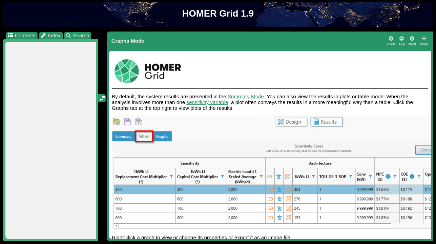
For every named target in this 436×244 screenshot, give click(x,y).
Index (50, 35)
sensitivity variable (207, 102)
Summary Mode (246, 96)
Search (77, 35)
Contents (21, 35)
